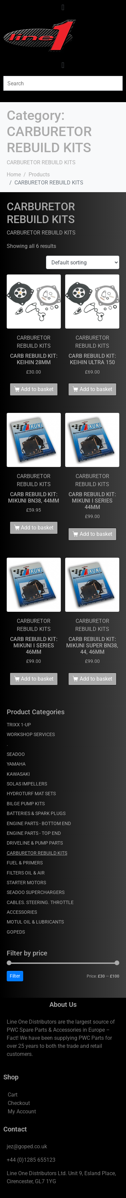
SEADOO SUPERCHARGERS (36, 892)
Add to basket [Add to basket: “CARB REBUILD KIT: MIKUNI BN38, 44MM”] (37, 527)
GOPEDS (16, 932)
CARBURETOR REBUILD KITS (37, 853)
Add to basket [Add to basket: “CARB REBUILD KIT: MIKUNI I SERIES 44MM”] (96, 534)
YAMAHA (16, 764)
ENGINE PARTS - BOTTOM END (39, 823)
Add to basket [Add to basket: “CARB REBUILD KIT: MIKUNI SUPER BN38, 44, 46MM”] (96, 679)
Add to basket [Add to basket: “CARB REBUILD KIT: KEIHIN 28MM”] (37, 389)
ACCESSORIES (22, 912)
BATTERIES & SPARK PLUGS (36, 813)
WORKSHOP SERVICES (31, 734)
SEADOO (16, 754)
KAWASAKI (18, 774)
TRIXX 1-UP (19, 724)
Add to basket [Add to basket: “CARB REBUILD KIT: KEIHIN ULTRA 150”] (96, 389)
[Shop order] (82, 262)
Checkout (19, 1103)
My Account (22, 1111)
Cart (12, 1095)
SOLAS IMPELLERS (27, 783)
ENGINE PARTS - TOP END (34, 833)
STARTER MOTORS (26, 882)
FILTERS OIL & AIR (26, 872)
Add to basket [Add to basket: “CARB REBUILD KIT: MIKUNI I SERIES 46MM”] (37, 679)
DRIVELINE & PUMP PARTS (35, 843)
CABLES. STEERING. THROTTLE (40, 902)
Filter (15, 976)
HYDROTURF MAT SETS (31, 793)
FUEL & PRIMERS (25, 862)
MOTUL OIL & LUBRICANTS (35, 922)
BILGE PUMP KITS (26, 803)
